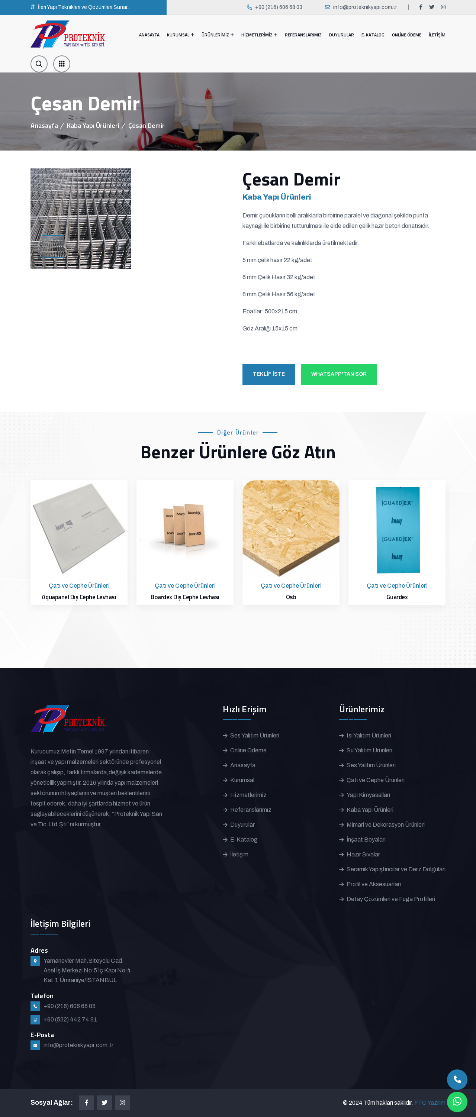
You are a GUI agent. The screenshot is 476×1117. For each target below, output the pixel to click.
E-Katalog (244, 839)
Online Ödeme (248, 750)
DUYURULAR (341, 34)
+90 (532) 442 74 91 (70, 1019)
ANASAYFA (149, 34)
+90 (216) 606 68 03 (278, 7)
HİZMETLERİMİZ (257, 34)
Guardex (397, 597)
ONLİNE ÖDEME (406, 34)
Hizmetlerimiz (248, 795)
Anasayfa (44, 125)
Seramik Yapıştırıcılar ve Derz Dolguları (396, 869)
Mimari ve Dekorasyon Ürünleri (386, 824)
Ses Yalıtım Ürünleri (254, 735)
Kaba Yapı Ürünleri (93, 125)
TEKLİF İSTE (269, 374)
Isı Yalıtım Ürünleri (369, 735)
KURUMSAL (178, 34)
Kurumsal (242, 780)
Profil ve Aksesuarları (374, 884)
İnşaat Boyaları (366, 839)
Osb (291, 597)
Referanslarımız (250, 810)
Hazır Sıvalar (363, 854)
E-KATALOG (373, 34)
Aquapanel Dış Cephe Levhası (79, 597)
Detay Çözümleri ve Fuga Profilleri (391, 899)
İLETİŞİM (437, 34)
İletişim (239, 854)
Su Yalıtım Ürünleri (369, 750)
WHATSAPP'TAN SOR (339, 374)
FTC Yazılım (430, 1103)
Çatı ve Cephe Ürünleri (376, 780)
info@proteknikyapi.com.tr (365, 7)
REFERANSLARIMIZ (303, 34)
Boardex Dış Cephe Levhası (185, 597)
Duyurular (242, 824)
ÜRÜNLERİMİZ (215, 34)
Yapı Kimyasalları (368, 795)
